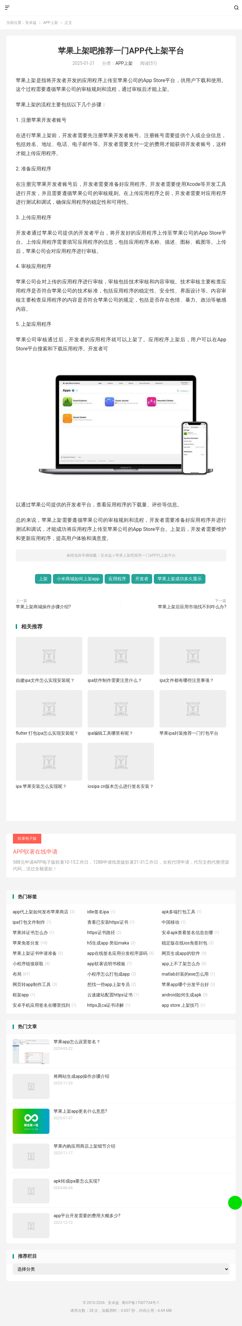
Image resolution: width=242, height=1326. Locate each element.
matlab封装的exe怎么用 (188, 974)
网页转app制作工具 (35, 984)
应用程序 (117, 578)
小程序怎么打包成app (111, 974)
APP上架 (50, 22)
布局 (21, 974)
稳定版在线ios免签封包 (188, 942)
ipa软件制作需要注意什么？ (115, 680)
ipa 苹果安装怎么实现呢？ (41, 786)
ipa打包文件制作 (32, 922)
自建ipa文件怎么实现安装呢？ (45, 680)
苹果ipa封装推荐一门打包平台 (188, 733)
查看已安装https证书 (111, 922)
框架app (24, 994)
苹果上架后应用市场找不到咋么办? (192, 606)
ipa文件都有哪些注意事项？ (186, 680)
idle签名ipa (101, 911)
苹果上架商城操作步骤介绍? (43, 606)
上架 (43, 578)
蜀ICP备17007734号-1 (140, 1303)
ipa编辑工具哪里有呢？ (110, 733)
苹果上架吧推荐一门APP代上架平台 (121, 50)
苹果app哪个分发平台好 (188, 984)
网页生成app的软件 (184, 953)
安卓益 (121, 8)
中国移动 (174, 922)
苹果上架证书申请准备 (38, 953)
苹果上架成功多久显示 (180, 578)
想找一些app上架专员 (111, 984)
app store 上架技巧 (183, 1005)
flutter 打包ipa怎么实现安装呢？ (47, 733)
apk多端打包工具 (182, 911)
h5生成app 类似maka (111, 942)
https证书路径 (104, 932)
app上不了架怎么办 (184, 963)
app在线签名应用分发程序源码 (120, 953)
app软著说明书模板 (109, 963)
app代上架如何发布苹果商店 (44, 911)
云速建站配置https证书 (113, 994)
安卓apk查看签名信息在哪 (190, 932)
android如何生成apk (185, 994)
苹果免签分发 (30, 942)
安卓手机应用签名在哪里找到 (44, 1005)
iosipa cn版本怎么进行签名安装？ (121, 786)
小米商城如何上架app (78, 578)
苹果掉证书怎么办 (33, 932)
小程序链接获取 (31, 963)
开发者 (141, 578)
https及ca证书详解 (108, 1005)
